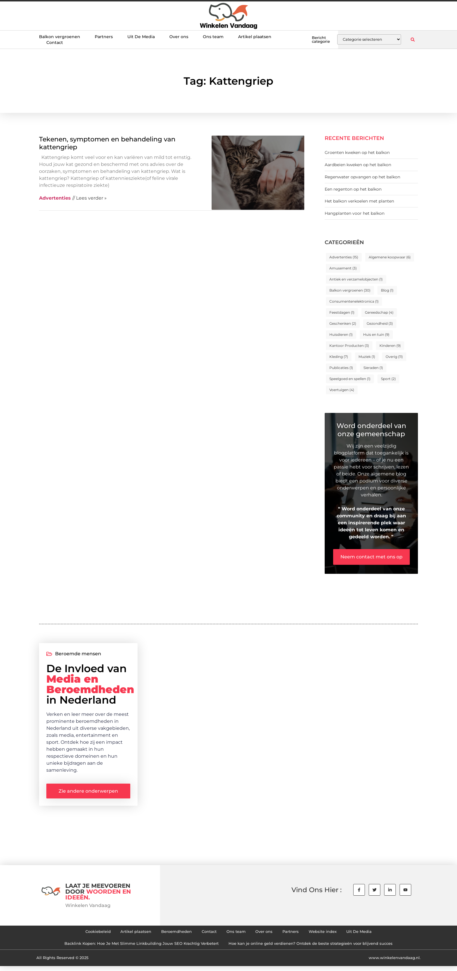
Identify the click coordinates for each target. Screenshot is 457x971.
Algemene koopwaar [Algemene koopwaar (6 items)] (390, 257)
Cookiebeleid (82, 934)
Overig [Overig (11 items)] (394, 356)
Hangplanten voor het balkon (354, 213)
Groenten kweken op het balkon (357, 152)
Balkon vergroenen (59, 36)
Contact (54, 42)
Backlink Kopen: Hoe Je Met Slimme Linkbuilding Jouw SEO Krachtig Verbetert (133, 947)
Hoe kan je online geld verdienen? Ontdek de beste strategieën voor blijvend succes (318, 947)
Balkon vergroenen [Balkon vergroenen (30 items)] (349, 290)
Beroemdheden (170, 934)
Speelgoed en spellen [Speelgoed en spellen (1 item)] (349, 379)
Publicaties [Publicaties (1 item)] (341, 367)
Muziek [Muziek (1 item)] (366, 356)
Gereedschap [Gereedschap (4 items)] (379, 312)
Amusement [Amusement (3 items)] (343, 268)
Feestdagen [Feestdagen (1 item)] (341, 312)
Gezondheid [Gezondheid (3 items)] (380, 323)
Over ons (178, 36)
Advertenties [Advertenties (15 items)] (343, 257)
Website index (334, 934)
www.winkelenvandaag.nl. (395, 963)
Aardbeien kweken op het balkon (358, 164)
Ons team (213, 36)
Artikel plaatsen (254, 36)
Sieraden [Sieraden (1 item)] (373, 367)
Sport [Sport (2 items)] (388, 379)
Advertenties (55, 198)
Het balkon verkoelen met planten (359, 201)
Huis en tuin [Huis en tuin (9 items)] (376, 334)
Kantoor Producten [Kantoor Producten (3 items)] (349, 345)
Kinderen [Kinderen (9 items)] (390, 345)
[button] (412, 39)
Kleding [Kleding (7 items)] (338, 356)
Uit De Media (141, 36)
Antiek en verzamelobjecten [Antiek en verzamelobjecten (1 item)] (356, 279)
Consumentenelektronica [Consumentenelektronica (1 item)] (354, 301)
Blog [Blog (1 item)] (387, 290)
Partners (104, 36)
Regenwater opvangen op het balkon (362, 177)
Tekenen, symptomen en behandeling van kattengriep (107, 143)
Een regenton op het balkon (353, 189)
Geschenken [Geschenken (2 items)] (342, 323)
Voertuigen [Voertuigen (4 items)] (341, 390)
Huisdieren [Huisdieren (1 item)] (341, 334)
